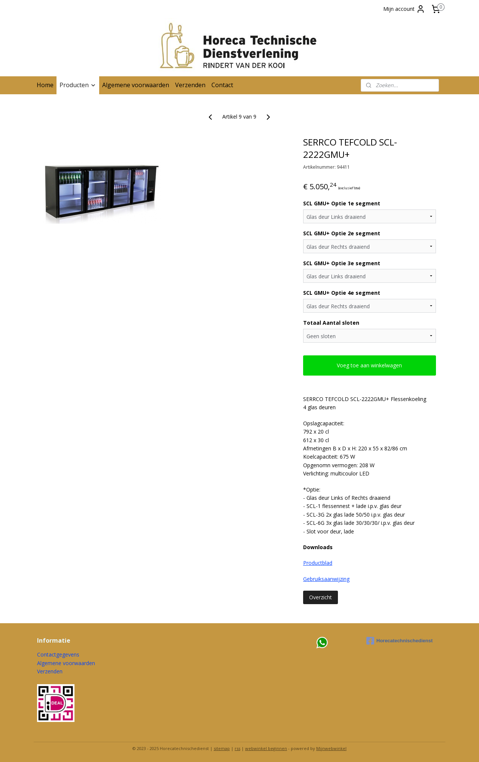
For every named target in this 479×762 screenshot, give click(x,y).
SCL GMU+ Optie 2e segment (341, 233)
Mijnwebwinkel (331, 748)
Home (45, 85)
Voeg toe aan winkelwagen (369, 365)
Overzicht (320, 597)
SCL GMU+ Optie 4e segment (341, 292)
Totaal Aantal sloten (331, 322)
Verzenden (190, 85)
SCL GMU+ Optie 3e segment (341, 263)
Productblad (317, 562)
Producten (78, 85)
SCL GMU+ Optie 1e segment (341, 203)
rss (237, 748)
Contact (222, 85)
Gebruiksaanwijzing (326, 578)
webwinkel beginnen (266, 748)
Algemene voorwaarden (135, 85)
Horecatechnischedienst (399, 640)
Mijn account (404, 8)
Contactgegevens (58, 654)
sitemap (222, 748)
